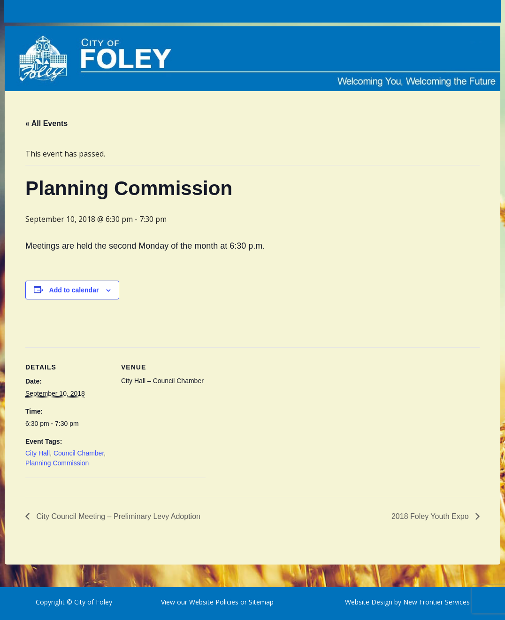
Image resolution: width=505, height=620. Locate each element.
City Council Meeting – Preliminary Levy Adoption (117, 516)
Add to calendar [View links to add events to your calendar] (74, 290)
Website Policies (213, 601)
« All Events (46, 123)
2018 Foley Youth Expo (431, 516)
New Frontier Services (436, 601)
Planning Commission (57, 463)
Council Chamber (79, 453)
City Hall (37, 453)
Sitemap (260, 601)
